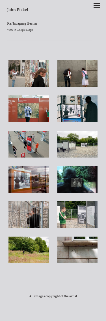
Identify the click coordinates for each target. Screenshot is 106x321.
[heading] (17, 10)
